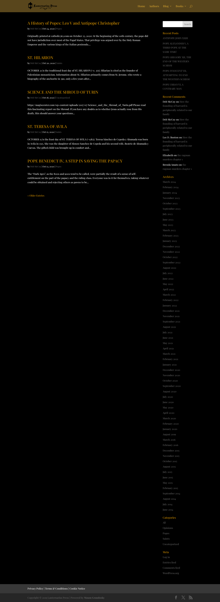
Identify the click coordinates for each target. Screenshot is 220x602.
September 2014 (171, 493)
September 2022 (171, 262)
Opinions (168, 527)
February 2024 (170, 187)
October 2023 (170, 203)
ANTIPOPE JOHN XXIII (175, 38)
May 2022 (168, 284)
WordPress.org (171, 573)
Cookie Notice (77, 588)
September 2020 (172, 385)
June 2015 (168, 477)
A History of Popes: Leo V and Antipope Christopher (74, 23)
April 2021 (168, 348)
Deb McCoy (35, 28)
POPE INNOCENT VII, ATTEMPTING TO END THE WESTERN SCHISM (176, 75)
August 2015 (169, 466)
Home (141, 6)
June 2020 (168, 402)
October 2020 (170, 380)
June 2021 (168, 337)
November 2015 (171, 455)
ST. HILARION (40, 57)
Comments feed (171, 567)
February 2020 (171, 423)
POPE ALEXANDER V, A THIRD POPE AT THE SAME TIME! (175, 47)
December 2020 (171, 369)
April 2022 (168, 289)
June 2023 (168, 219)
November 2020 (171, 375)
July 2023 (167, 214)
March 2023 (169, 230)
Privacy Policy (35, 588)
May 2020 (168, 407)
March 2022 (169, 294)
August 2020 (169, 391)
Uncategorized (63, 97)
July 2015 (167, 471)
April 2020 (168, 412)
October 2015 (170, 461)
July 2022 (168, 273)
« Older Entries (36, 195)
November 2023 (171, 198)
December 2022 (171, 246)
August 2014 (169, 498)
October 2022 (170, 257)
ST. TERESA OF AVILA (47, 126)
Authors (154, 6)
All (164, 522)
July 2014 (167, 504)
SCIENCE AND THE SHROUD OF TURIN (63, 92)
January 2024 (170, 192)
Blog (166, 6)
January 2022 (170, 305)
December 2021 (171, 310)
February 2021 (170, 359)
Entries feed (169, 562)
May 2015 (168, 482)
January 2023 (170, 240)
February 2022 (170, 300)
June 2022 (168, 278)
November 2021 (171, 316)
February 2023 (170, 235)
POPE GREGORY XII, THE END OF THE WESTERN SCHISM (177, 61)
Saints (59, 63)
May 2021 (168, 343)
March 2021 (169, 353)
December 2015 (171, 450)
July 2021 (167, 332)
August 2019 (169, 434)
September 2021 (171, 321)
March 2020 (169, 418)
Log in (166, 557)
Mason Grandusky (94, 597)
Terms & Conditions (56, 588)
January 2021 (170, 364)
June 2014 (168, 509)
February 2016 (170, 445)
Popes (59, 28)
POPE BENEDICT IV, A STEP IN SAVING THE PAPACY (75, 161)
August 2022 (169, 267)
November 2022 (171, 251)
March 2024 (169, 181)
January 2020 (170, 429)
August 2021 (169, 326)
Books (179, 6)
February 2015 (170, 488)
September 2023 (171, 208)
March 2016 (169, 439)
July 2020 (168, 396)
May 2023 (168, 224)
